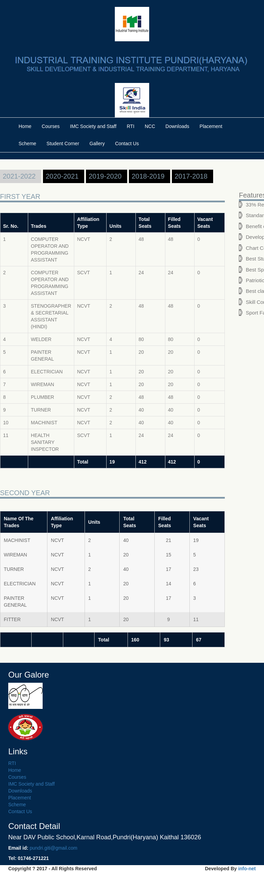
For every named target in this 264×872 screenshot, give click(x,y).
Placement (211, 126)
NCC (150, 126)
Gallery (96, 143)
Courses (50, 126)
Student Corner (62, 143)
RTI (130, 126)
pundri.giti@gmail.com (53, 848)
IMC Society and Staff (93, 126)
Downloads (177, 126)
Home (25, 126)
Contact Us (127, 143)
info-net (247, 868)
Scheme (27, 143)
